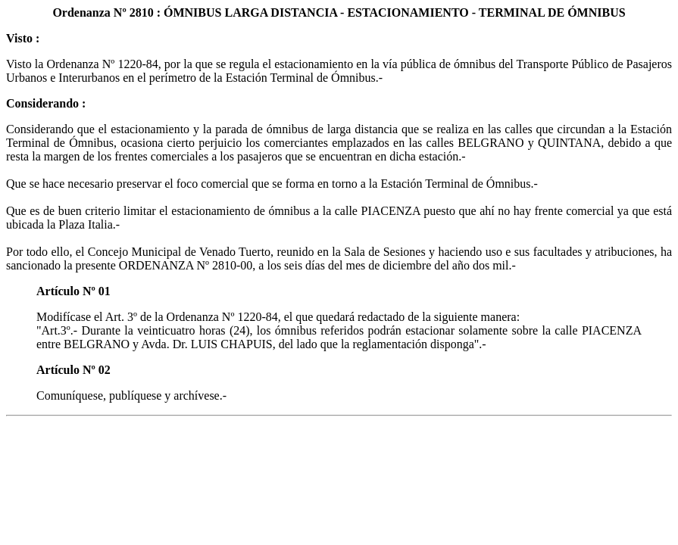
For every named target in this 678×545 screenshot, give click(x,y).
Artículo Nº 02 (73, 369)
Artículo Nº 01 (73, 291)
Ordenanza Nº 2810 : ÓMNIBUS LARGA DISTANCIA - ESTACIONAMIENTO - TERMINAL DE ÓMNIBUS (338, 12)
